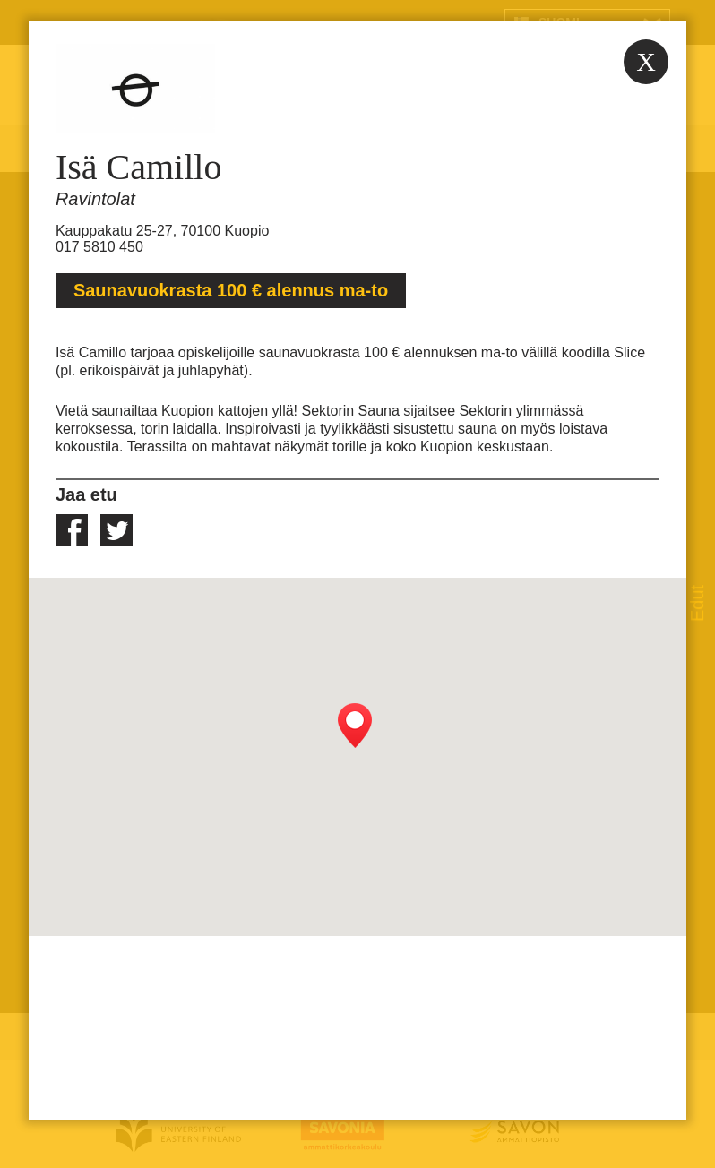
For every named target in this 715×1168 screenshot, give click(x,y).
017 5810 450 (99, 246)
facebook (72, 530)
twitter (116, 530)
